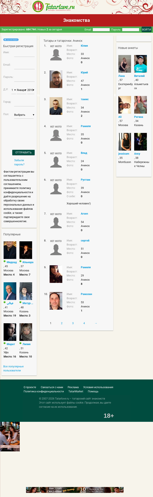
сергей (85, 240)
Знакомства (76, 20)
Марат (11, 344)
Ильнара (28, 262)
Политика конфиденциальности (44, 391)
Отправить (23, 152)
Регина (138, 116)
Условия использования (98, 387)
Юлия (84, 45)
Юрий (84, 72)
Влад (84, 152)
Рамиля (86, 126)
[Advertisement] (21, 479)
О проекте (30, 387)
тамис (85, 99)
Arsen (84, 213)
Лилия (26, 344)
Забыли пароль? (19, 162)
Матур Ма (29, 303)
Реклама (73, 387)
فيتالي (10, 303)
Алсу (137, 153)
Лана (121, 75)
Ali (120, 116)
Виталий (139, 75)
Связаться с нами (52, 387)
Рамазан (86, 294)
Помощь (93, 391)
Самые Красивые (116, 95)
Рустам (85, 179)
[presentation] (18, 130)
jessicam (123, 153)
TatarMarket (75, 391)
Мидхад (12, 262)
